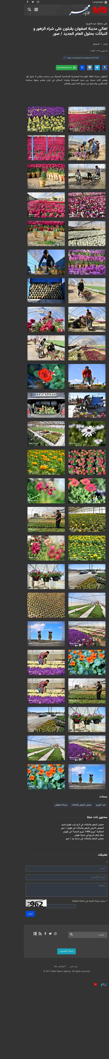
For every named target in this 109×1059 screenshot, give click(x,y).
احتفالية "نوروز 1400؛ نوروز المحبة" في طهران (76, 902)
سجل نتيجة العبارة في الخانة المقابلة (82, 972)
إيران (98, 44)
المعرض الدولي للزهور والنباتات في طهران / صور (74, 899)
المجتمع (89, 44)
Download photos (59, 68)
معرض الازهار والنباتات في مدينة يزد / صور (77, 909)
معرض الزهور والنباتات (74, 876)
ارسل (14, 983)
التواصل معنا (47, 1035)
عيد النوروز (93, 876)
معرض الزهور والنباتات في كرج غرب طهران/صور (75, 895)
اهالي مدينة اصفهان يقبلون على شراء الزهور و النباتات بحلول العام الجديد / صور (56, 31)
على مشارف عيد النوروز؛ (89, 23)
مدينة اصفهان (53, 876)
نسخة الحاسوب (54, 1020)
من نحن (61, 1035)
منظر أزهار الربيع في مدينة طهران (81, 906)
